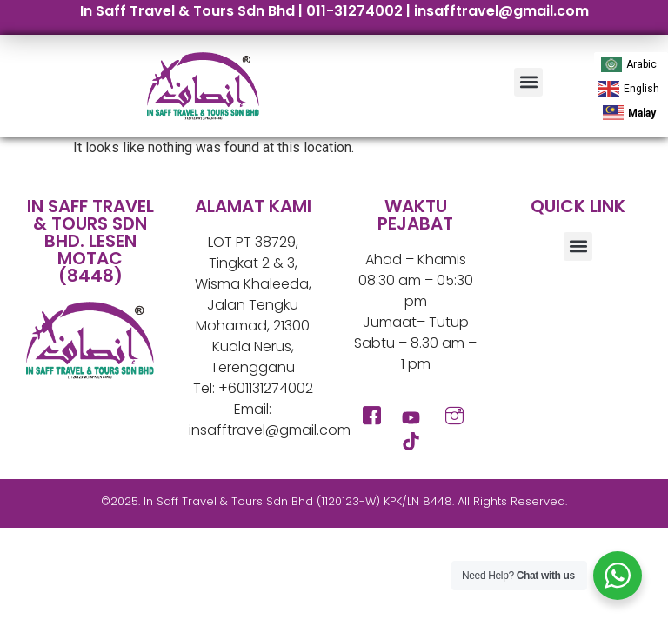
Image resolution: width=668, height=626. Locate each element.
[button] (528, 82)
